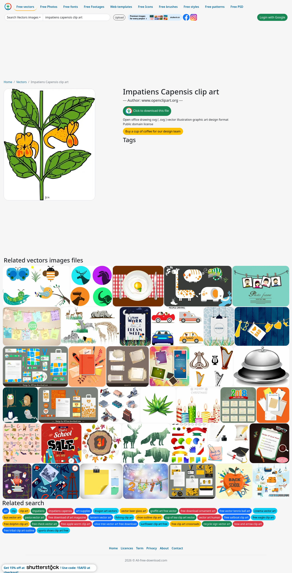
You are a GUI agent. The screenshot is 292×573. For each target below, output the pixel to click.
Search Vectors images (22, 17)
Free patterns (215, 7)
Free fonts (70, 7)
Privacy (151, 548)
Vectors (21, 82)
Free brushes (168, 7)
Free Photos (48, 7)
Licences (127, 548)
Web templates (121, 7)
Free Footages (94, 7)
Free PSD (237, 7)
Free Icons (145, 7)
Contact (177, 548)
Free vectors (25, 7)
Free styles (191, 7)
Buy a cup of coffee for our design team (153, 131)
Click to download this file (147, 111)
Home (8, 82)
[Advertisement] (146, 52)
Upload (119, 17)
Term (139, 548)
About (164, 548)
